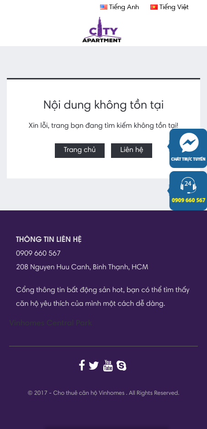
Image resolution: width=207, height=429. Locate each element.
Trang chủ (80, 150)
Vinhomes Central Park (50, 324)
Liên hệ (131, 150)
